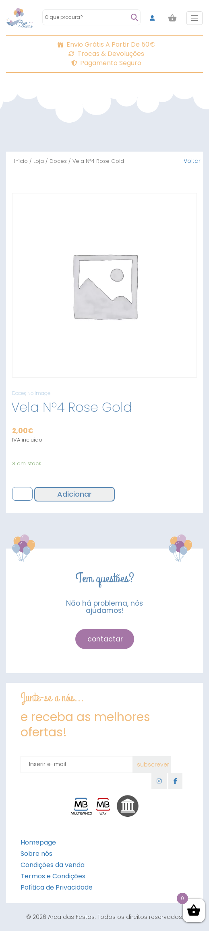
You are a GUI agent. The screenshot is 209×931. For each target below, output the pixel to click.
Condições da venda (53, 864)
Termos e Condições (53, 876)
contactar (105, 639)
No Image (38, 393)
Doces (58, 161)
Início (21, 161)
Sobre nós (36, 853)
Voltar (192, 161)
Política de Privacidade (57, 887)
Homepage (38, 842)
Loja (38, 161)
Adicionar (74, 494)
